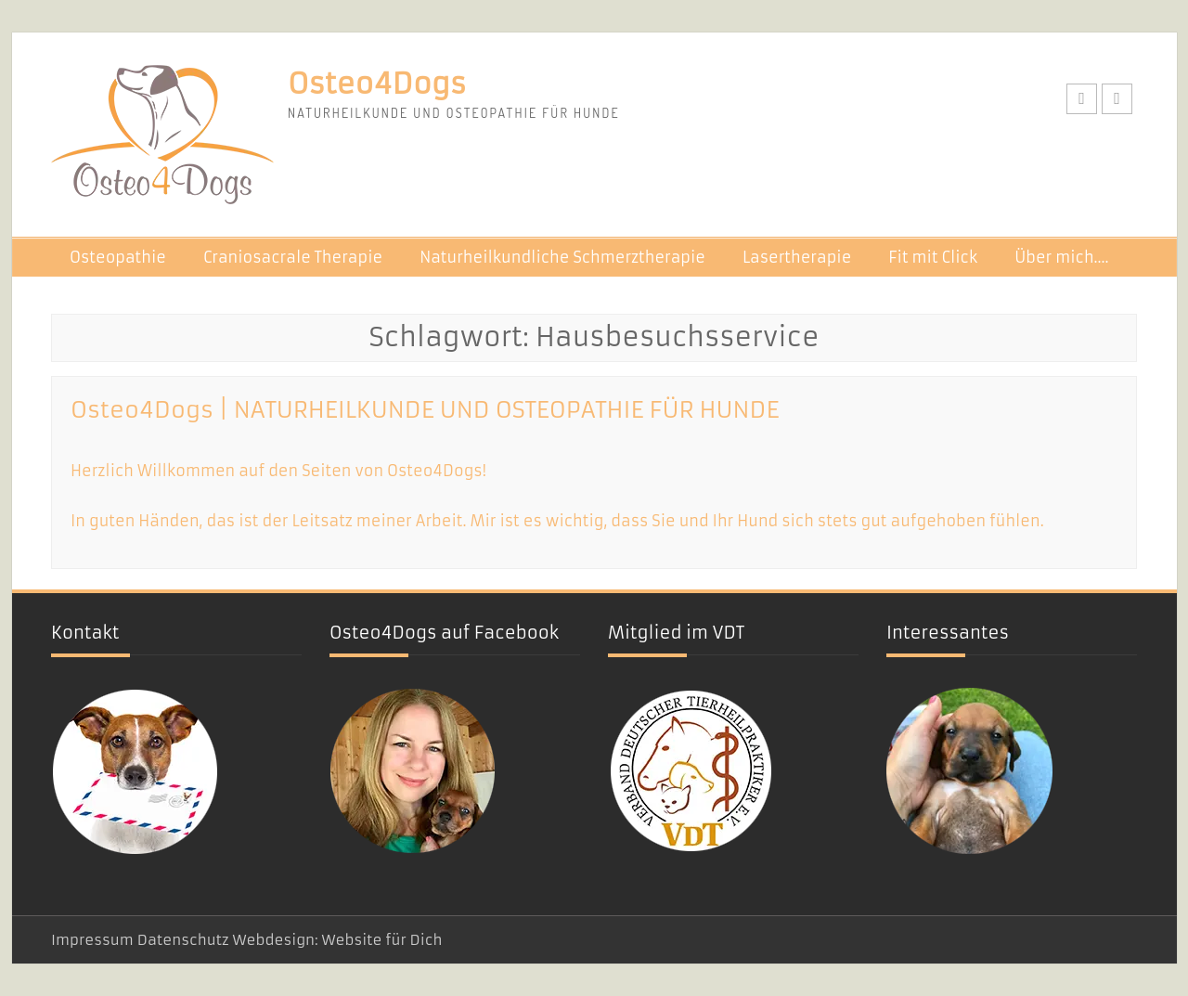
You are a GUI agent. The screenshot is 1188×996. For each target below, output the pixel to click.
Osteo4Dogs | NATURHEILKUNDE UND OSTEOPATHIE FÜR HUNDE (425, 410)
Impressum (92, 940)
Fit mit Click (932, 257)
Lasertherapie (796, 257)
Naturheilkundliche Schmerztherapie (562, 257)
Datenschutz (183, 940)
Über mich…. (1061, 257)
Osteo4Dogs (377, 84)
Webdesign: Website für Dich (337, 940)
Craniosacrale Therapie (292, 257)
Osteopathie (118, 257)
